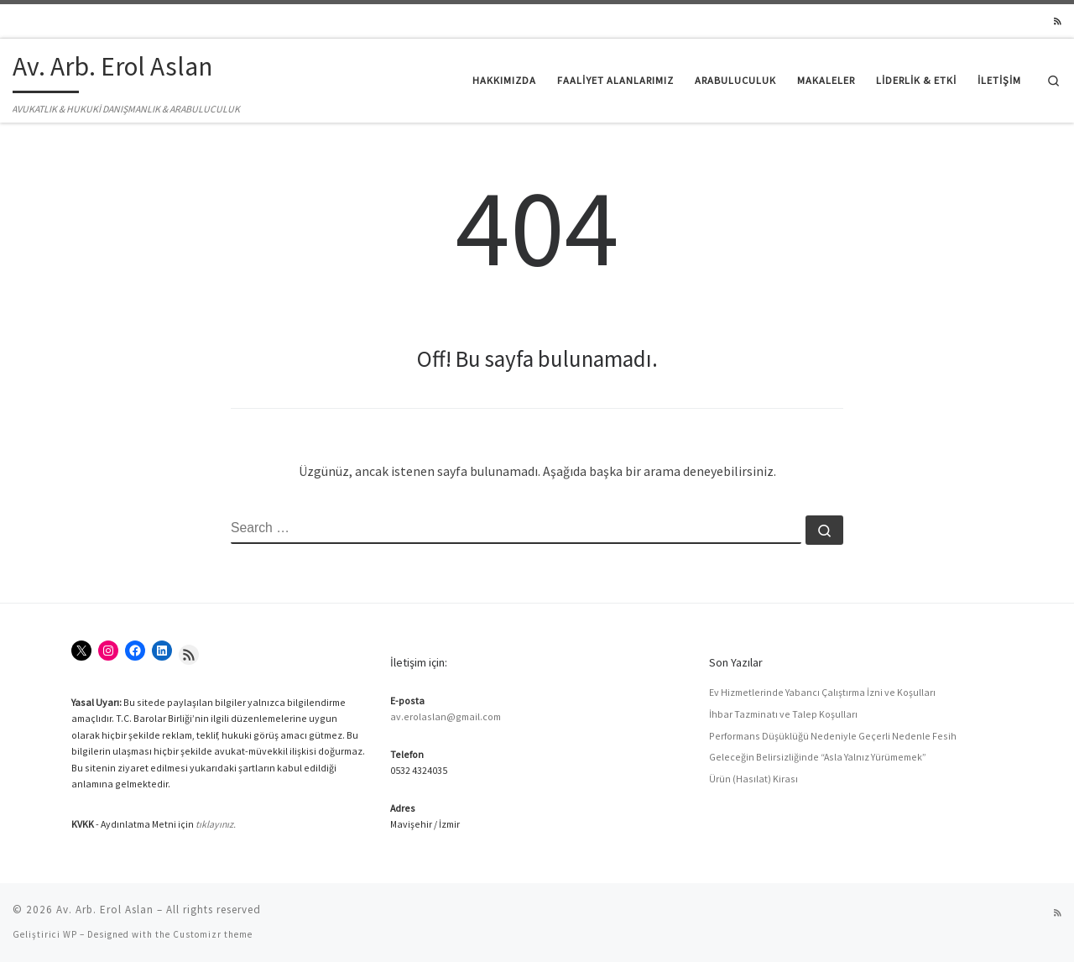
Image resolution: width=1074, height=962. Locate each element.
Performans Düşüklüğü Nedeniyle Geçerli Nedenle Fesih (833, 735)
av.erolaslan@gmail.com (445, 716)
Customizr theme (213, 934)
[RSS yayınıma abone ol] (1057, 21)
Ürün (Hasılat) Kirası (753, 778)
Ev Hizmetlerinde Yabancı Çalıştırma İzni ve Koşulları (822, 692)
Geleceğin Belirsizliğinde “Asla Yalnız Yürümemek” (817, 756)
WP (70, 934)
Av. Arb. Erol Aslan (105, 909)
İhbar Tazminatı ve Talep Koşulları (783, 714)
